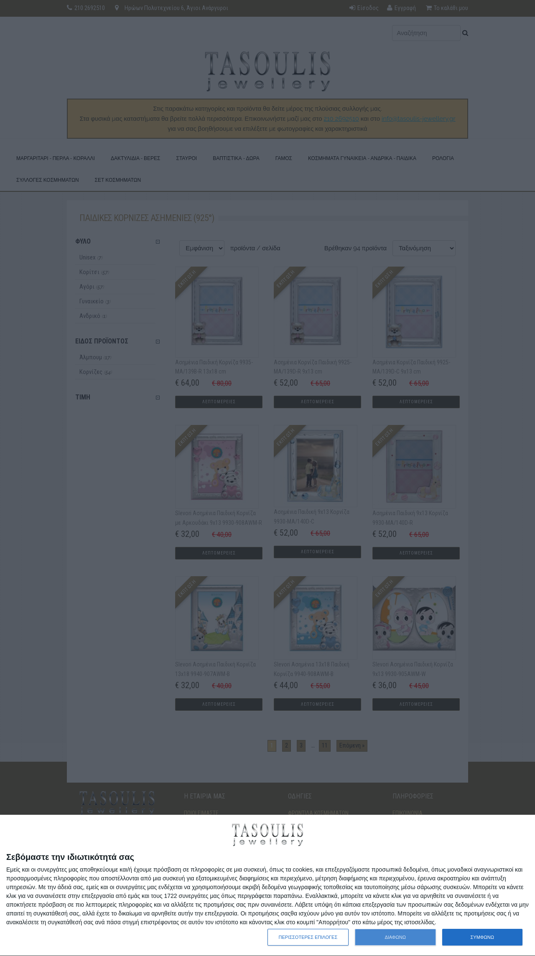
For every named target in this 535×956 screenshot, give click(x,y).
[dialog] (267, 885)
